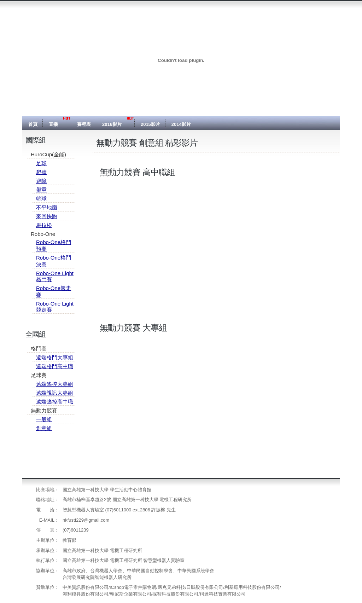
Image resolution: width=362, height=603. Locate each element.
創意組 (44, 428)
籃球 (41, 199)
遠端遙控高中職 (54, 402)
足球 (41, 163)
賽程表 (84, 124)
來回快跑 (46, 216)
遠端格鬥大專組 (54, 357)
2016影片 (112, 124)
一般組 (44, 419)
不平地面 (46, 207)
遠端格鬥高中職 (54, 366)
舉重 (41, 190)
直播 (53, 124)
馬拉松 (44, 225)
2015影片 (150, 124)
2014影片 (181, 124)
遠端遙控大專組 (54, 384)
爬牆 (41, 172)
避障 (41, 181)
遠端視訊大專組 (54, 393)
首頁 (32, 124)
